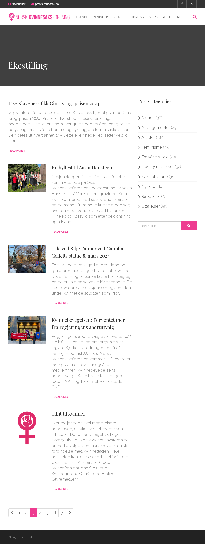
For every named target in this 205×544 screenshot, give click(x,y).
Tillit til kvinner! (69, 413)
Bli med (119, 17)
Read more (15, 150)
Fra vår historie (155, 157)
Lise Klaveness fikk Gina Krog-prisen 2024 (53, 103)
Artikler (148, 137)
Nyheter (149, 186)
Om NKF (82, 17)
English (181, 17)
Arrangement (159, 17)
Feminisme (151, 147)
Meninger (100, 17)
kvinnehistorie (154, 176)
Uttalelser (150, 206)
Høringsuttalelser (157, 166)
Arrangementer (155, 127)
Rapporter (150, 196)
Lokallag (137, 17)
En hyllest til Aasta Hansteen (82, 167)
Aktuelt (148, 117)
